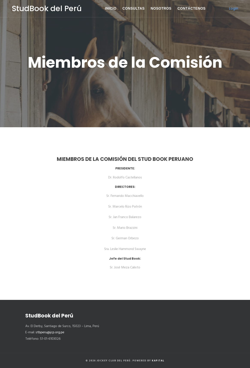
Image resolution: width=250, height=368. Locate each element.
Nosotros (161, 8)
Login (233, 8)
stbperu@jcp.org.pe (50, 332)
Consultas (133, 8)
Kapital (158, 361)
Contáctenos (192, 8)
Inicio (110, 8)
